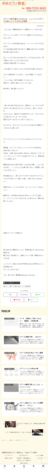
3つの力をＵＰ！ (24, 455)
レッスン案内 (39, 455)
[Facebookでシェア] (24, 295)
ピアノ (6, 286)
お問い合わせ (24, 463)
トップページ (8, 455)
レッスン (21, 286)
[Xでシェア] (10, 295)
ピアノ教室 (13, 286)
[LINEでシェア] (38, 295)
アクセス (39, 458)
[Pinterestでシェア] (17, 300)
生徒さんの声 (8, 458)
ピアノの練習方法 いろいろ (12, 282)
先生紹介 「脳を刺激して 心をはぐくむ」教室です (24, 459)
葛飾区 (28, 286)
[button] (31, 300)
